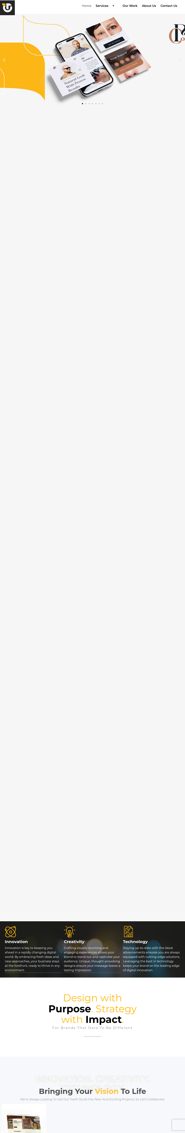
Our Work (130, 6)
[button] (4, 60)
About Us (149, 6)
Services (106, 6)
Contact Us (169, 6)
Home (86, 6)
